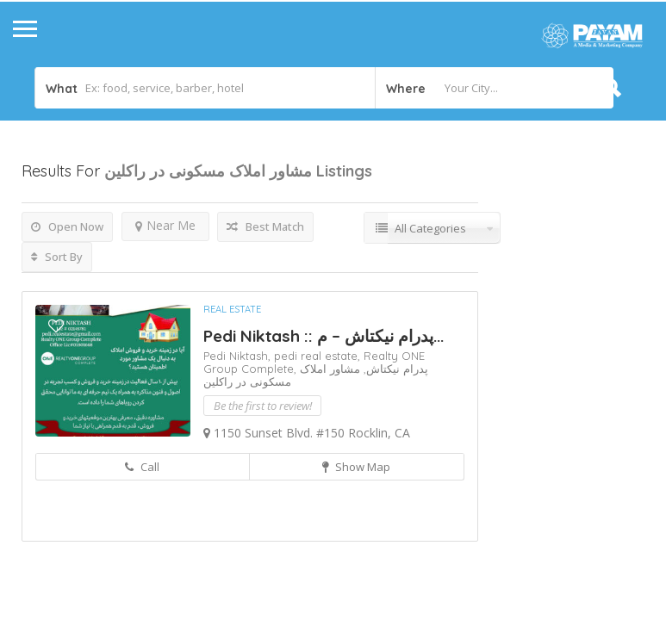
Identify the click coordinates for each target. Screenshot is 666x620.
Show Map (356, 466)
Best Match (265, 226)
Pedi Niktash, (238, 356)
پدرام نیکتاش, (394, 368)
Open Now (67, 226)
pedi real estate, (319, 356)
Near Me (165, 225)
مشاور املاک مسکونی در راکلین (281, 375)
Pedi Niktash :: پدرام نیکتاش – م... (323, 336)
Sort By (57, 256)
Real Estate (232, 309)
